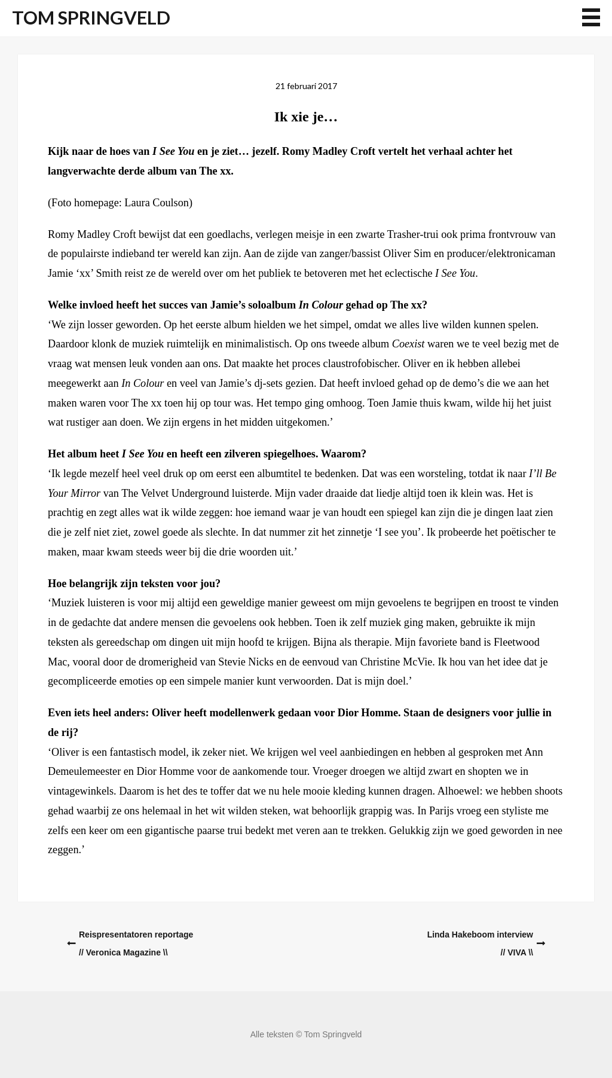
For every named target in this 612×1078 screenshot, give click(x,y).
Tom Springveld (91, 18)
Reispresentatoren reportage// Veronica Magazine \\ (136, 943)
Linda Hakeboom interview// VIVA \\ (480, 943)
